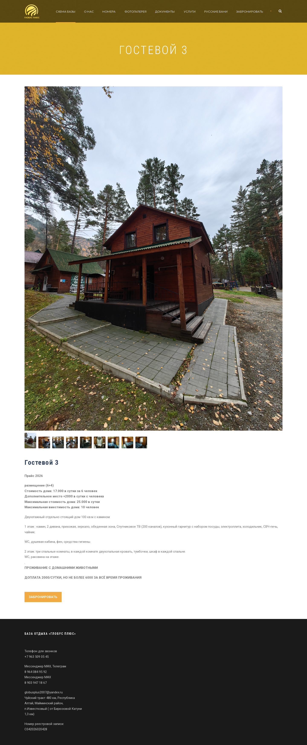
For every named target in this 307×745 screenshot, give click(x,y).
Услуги (190, 11)
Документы (165, 11)
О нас (89, 11)
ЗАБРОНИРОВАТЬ (43, 597)
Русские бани (216, 11)
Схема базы (65, 11)
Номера (109, 11)
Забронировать (249, 11)
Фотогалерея (136, 11)
